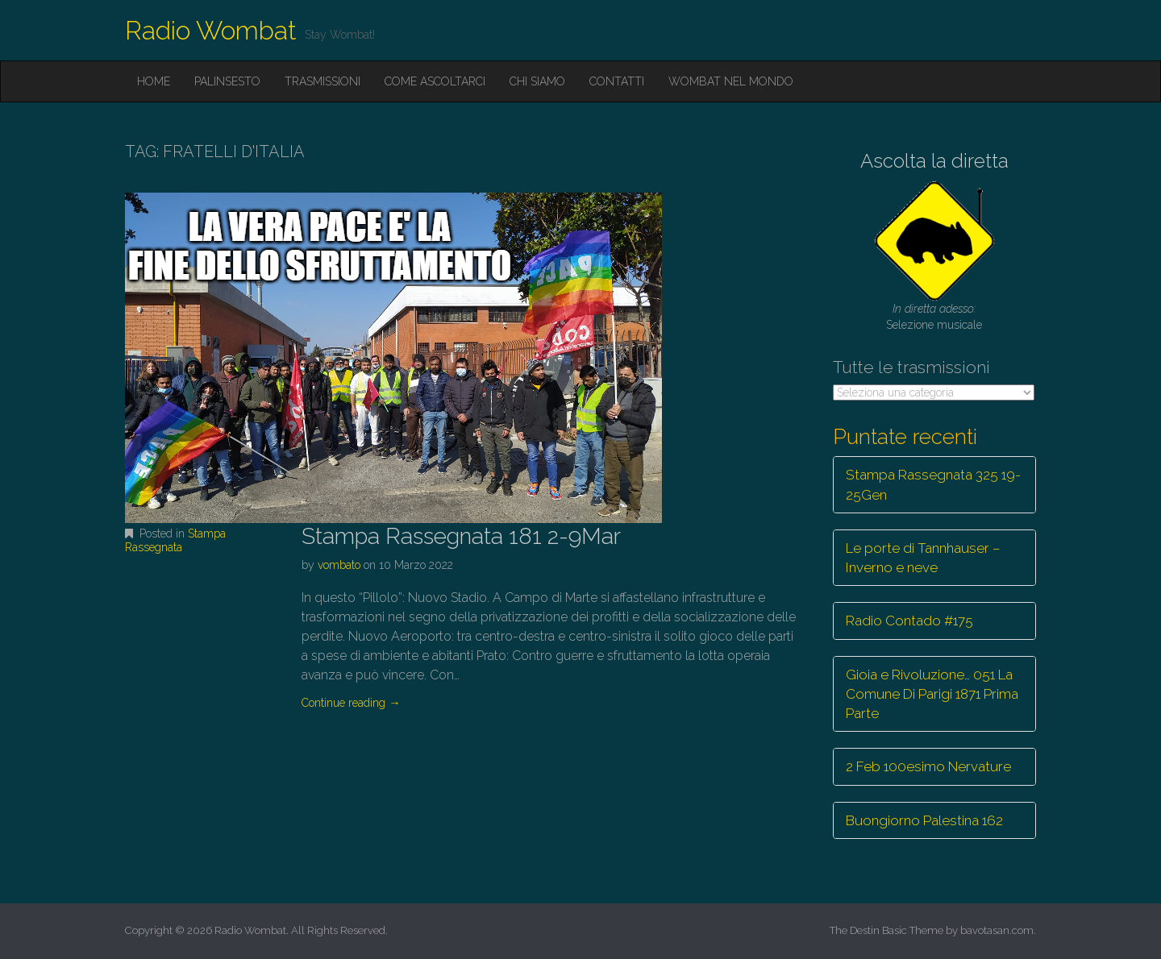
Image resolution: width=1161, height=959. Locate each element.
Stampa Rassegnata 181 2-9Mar (461, 536)
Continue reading (351, 702)
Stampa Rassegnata (175, 540)
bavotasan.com (997, 930)
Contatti (616, 81)
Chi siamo (537, 81)
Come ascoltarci (435, 81)
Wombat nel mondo (730, 81)
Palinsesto (227, 81)
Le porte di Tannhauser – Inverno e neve (923, 557)
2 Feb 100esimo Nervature (928, 766)
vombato (339, 564)
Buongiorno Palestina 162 (924, 820)
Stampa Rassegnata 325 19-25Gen (933, 484)
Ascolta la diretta (934, 160)
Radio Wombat (211, 30)
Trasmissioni (322, 81)
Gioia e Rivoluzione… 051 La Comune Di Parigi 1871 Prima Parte (932, 694)
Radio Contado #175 (909, 620)
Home (153, 81)
